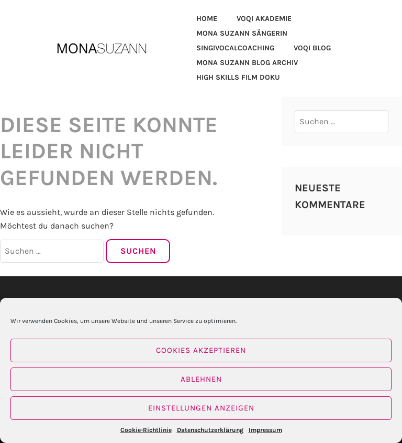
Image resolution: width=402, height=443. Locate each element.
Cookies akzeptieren (201, 350)
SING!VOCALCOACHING (235, 48)
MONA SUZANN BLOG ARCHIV (247, 62)
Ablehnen (201, 379)
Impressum (265, 430)
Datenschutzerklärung (210, 430)
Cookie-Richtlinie (146, 430)
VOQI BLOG (312, 48)
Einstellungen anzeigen (201, 408)
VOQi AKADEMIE (264, 18)
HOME (206, 18)
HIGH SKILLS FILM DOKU (238, 77)
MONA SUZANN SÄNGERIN (241, 33)
